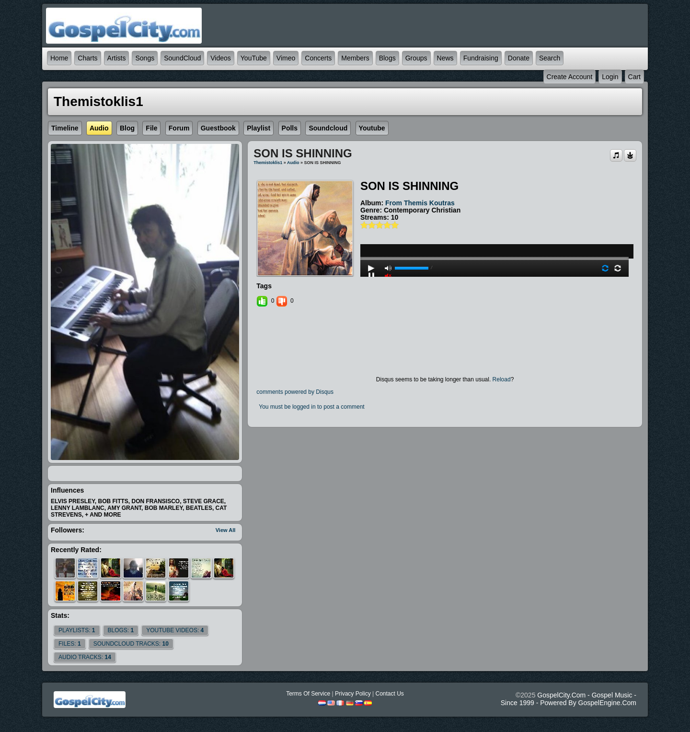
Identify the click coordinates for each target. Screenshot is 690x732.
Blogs (387, 58)
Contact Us (389, 693)
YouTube (254, 58)
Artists (116, 58)
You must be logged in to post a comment (311, 406)
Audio (293, 162)
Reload (502, 379)
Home (59, 58)
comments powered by (295, 392)
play (494, 233)
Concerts (318, 58)
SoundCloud (182, 58)
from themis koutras (420, 203)
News (445, 58)
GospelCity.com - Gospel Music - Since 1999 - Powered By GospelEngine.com (568, 699)
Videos (220, 58)
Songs (144, 58)
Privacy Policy (353, 693)
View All (226, 530)
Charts (87, 58)
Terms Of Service (308, 693)
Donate (518, 58)
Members (355, 58)
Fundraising (480, 58)
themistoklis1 (267, 162)
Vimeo (285, 58)
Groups (416, 58)
